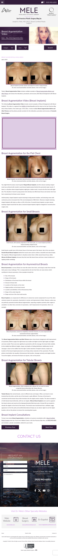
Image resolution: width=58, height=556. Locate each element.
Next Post (49, 427)
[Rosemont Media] (36, 550)
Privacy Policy (24, 541)
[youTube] (45, 491)
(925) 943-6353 (43, 479)
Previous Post (10, 427)
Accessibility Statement (50, 541)
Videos (21, 57)
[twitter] (40, 491)
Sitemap (29, 541)
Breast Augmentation (8, 57)
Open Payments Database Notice (38, 541)
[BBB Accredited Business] (29, 546)
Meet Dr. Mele (28, 533)
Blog (7, 38)
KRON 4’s (24, 106)
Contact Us (54, 533)
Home (3, 38)
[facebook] (36, 491)
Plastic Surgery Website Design (27, 550)
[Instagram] (49, 491)
